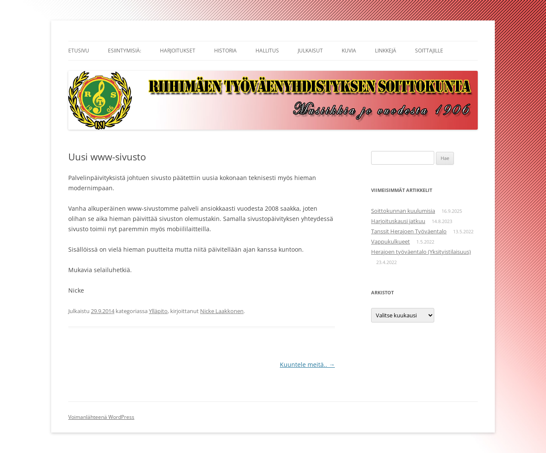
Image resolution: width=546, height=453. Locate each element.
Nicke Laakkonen (222, 311)
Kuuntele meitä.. (307, 364)
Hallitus (267, 50)
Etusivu (78, 50)
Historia (225, 50)
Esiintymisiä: (124, 50)
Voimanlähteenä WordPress (101, 417)
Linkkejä (385, 50)
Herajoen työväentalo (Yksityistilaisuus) (421, 252)
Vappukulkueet (390, 241)
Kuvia (349, 50)
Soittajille (429, 50)
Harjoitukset (177, 50)
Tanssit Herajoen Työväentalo (409, 231)
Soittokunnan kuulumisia (403, 211)
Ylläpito (158, 311)
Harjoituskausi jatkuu (398, 221)
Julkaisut (310, 50)
